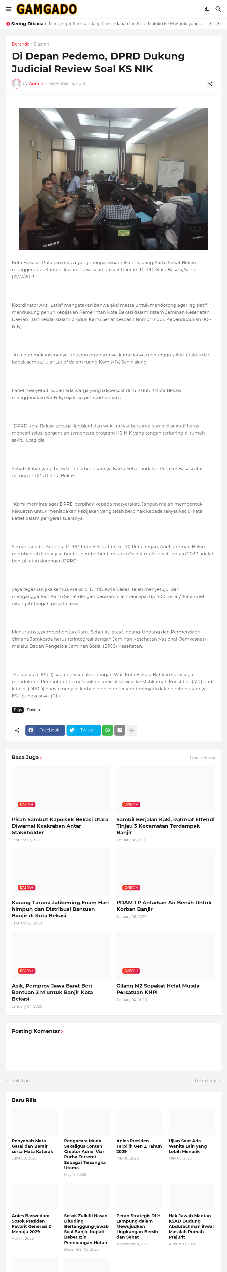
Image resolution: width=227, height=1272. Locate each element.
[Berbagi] (210, 84)
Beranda (20, 44)
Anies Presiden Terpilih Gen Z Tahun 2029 (139, 1146)
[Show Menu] (8, 9)
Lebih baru (20, 1080)
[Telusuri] (219, 9)
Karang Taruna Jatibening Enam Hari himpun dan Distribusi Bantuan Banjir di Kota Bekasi (60, 909)
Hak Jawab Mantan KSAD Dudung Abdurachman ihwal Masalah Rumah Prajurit (191, 1226)
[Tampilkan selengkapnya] (132, 730)
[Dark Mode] (207, 9)
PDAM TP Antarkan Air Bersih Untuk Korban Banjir (164, 906)
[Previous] (211, 24)
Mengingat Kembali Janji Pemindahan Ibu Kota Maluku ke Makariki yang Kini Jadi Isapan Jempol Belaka (127, 23)
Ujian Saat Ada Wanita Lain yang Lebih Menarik (188, 1146)
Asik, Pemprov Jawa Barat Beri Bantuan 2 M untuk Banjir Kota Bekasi (52, 992)
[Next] (218, 24)
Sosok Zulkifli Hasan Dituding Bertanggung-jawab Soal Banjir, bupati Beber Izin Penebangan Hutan (86, 1229)
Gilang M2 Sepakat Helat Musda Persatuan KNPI (158, 989)
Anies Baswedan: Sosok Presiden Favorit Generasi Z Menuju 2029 (31, 1224)
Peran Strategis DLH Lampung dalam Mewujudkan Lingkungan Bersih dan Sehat (138, 1226)
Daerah (41, 44)
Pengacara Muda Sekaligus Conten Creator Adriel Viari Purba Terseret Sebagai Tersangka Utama (85, 1154)
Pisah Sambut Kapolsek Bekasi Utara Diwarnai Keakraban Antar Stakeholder (60, 825)
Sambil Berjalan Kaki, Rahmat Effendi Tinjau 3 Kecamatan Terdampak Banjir (165, 825)
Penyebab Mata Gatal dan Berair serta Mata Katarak (32, 1146)
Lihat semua (202, 757)
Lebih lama (206, 1080)
